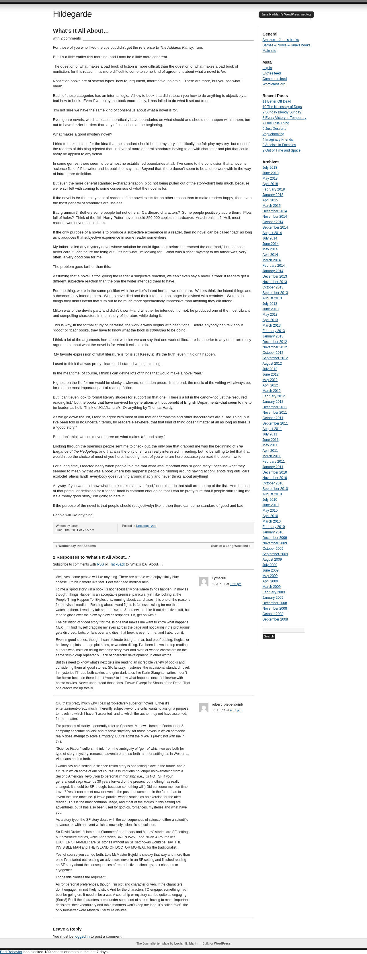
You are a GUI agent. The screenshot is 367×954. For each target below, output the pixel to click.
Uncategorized (146, 525)
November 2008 (275, 608)
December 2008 (275, 603)
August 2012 (272, 364)
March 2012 (272, 391)
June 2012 (271, 374)
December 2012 (275, 342)
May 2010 (270, 511)
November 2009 (275, 543)
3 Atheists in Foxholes (279, 145)
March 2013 (272, 325)
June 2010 (271, 505)
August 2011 (272, 429)
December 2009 (275, 538)
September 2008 (275, 619)
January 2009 (273, 598)
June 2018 (271, 173)
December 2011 (275, 407)
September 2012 (275, 358)
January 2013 (273, 336)
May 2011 (270, 445)
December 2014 (275, 211)
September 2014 (275, 227)
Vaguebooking (273, 134)
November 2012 (275, 347)
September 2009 (275, 554)
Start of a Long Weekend (229, 545)
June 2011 (271, 440)
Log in (267, 68)
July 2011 (270, 434)
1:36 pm (235, 584)
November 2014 (275, 217)
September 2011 (275, 423)
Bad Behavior (11, 952)
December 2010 (275, 472)
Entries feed (272, 73)
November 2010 (275, 478)
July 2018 (270, 168)
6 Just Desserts (274, 129)
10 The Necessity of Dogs (282, 107)
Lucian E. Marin (186, 943)
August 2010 (272, 494)
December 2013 (275, 276)
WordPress (222, 943)
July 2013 (270, 304)
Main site (269, 51)
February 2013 (274, 331)
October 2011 (273, 418)
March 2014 (272, 260)
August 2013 (272, 298)
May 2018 (270, 178)
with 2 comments (67, 38)
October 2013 (273, 287)
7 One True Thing (276, 123)
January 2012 (273, 402)
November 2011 (275, 413)
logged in (82, 936)
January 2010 (273, 532)
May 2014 (270, 249)
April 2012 (270, 385)
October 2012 (273, 353)
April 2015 (270, 200)
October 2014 (273, 222)
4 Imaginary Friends (278, 140)
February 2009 (274, 592)
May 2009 (270, 576)
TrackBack (117, 564)
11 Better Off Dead (277, 101)
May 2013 (270, 315)
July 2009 (270, 565)
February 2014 (274, 266)
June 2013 (271, 309)
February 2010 (274, 527)
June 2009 (271, 570)
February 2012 (274, 396)
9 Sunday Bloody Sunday (282, 112)
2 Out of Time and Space (282, 150)
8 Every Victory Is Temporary (285, 118)
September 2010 (275, 489)
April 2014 (270, 255)
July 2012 (270, 369)
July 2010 (270, 500)
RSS (100, 564)
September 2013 (275, 293)
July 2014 (270, 238)
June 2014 (271, 244)
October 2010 (273, 483)
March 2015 (272, 206)
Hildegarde (72, 14)
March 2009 (272, 587)
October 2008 (273, 614)
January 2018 (273, 195)
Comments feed (275, 79)
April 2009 (270, 581)
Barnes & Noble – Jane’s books (287, 45)
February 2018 (274, 189)
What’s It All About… (81, 31)
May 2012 (270, 380)
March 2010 (272, 521)
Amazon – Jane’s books (281, 40)
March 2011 (272, 456)
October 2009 (273, 549)
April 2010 (270, 516)
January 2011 (273, 467)
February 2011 (274, 462)
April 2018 (270, 184)
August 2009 (272, 560)
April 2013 (270, 320)
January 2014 (273, 271)
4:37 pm (235, 710)
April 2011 (270, 451)
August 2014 (272, 233)
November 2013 (275, 282)
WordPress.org (274, 84)
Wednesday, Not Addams (77, 545)
